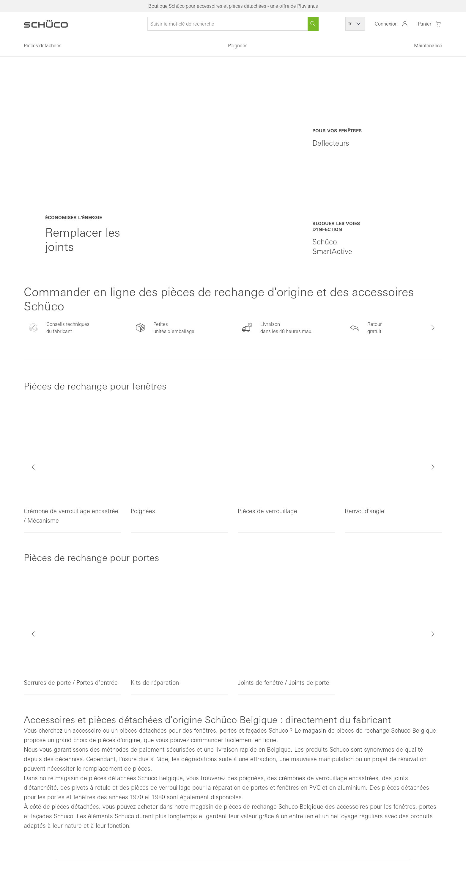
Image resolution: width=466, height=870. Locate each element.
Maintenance (428, 45)
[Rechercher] (313, 24)
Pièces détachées (43, 45)
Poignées (238, 45)
